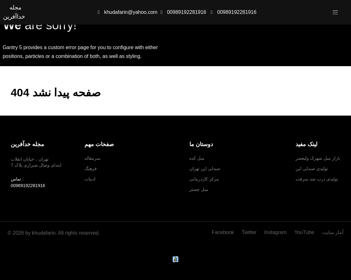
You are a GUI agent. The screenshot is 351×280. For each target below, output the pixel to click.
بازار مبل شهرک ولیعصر (318, 158)
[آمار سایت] (331, 232)
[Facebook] (225, 232)
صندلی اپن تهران (204, 168)
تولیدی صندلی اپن (312, 168)
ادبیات (89, 178)
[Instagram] (276, 232)
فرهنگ (90, 168)
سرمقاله (92, 158)
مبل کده (196, 158)
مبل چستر (198, 189)
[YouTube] (305, 232)
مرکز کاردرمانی (204, 178)
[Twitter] (250, 232)
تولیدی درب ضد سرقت (317, 178)
